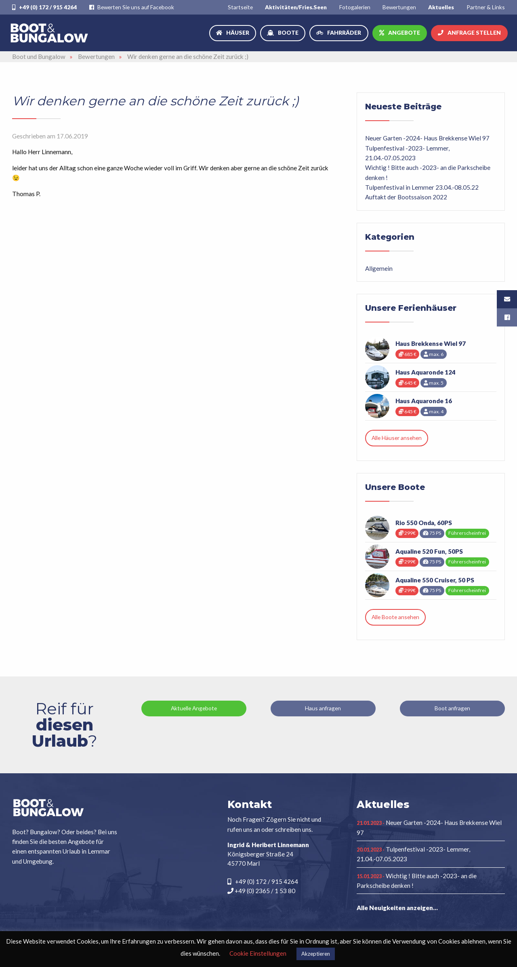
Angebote (404, 32)
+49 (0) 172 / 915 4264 (44, 7)
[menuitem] (240, 7)
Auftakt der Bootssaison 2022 (406, 197)
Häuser (237, 32)
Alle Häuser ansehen (397, 437)
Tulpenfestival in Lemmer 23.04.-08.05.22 (422, 187)
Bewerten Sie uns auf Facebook (131, 7)
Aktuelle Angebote (194, 708)
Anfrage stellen (474, 32)
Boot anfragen (452, 708)
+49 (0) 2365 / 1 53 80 (261, 890)
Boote (288, 32)
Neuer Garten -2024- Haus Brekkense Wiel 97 (427, 138)
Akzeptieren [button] (315, 953)
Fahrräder (344, 32)
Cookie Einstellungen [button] (257, 953)
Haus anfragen (323, 708)
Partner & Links (486, 7)
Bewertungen (399, 7)
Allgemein (379, 268)
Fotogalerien (354, 7)
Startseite (240, 7)
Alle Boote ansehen (395, 616)
